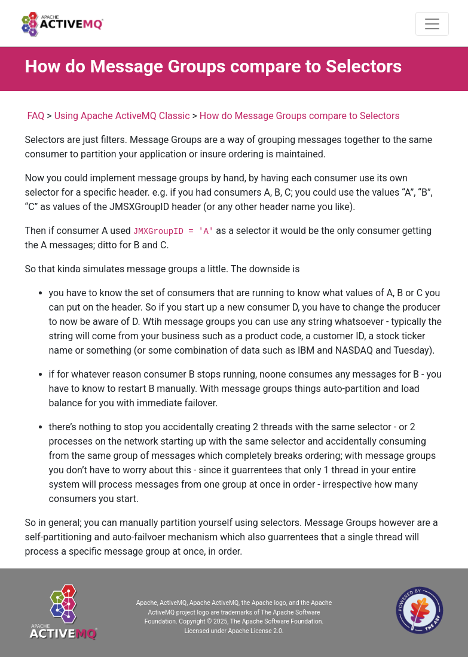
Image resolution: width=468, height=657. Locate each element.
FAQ (35, 115)
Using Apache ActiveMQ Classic (122, 115)
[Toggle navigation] (432, 24)
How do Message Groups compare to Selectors (300, 115)
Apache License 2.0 (255, 631)
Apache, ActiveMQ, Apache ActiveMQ (187, 603)
